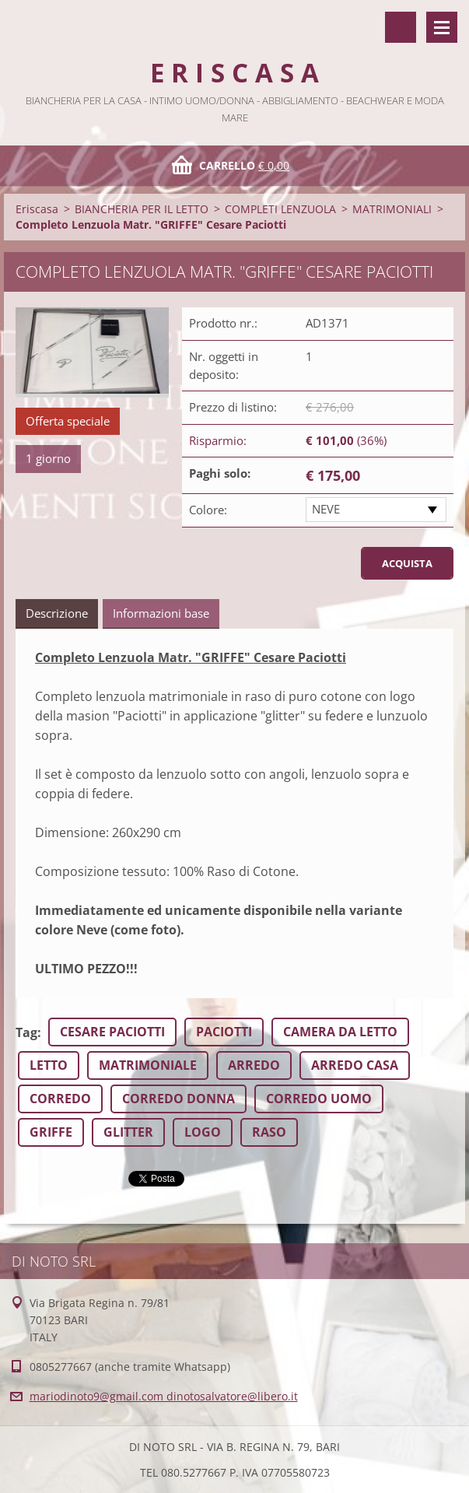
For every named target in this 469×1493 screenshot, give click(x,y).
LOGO (202, 1132)
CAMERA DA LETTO (340, 1031)
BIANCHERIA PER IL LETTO (141, 209)
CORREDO (60, 1098)
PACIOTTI (224, 1031)
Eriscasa (37, 209)
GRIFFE (51, 1132)
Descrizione (57, 613)
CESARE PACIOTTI (112, 1031)
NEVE (326, 509)
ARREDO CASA (354, 1065)
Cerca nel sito (400, 27)
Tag (26, 1032)
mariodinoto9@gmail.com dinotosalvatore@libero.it (164, 1396)
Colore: (208, 509)
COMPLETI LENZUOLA (280, 209)
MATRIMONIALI (392, 209)
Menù (441, 27)
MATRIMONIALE (148, 1065)
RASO (269, 1132)
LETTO (49, 1065)
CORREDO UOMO (319, 1098)
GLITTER (128, 1132)
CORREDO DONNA (178, 1098)
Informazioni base (161, 613)
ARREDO (254, 1065)
